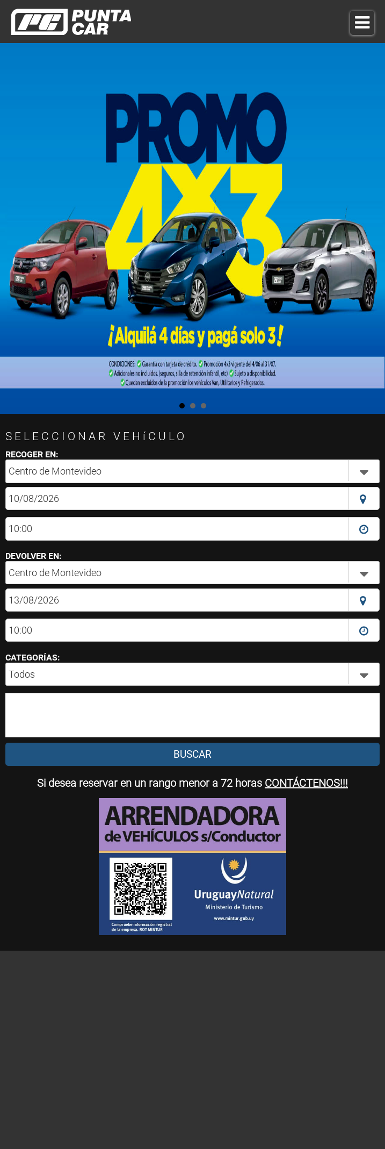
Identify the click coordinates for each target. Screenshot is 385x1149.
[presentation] (88, 715)
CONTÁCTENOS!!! (306, 783)
